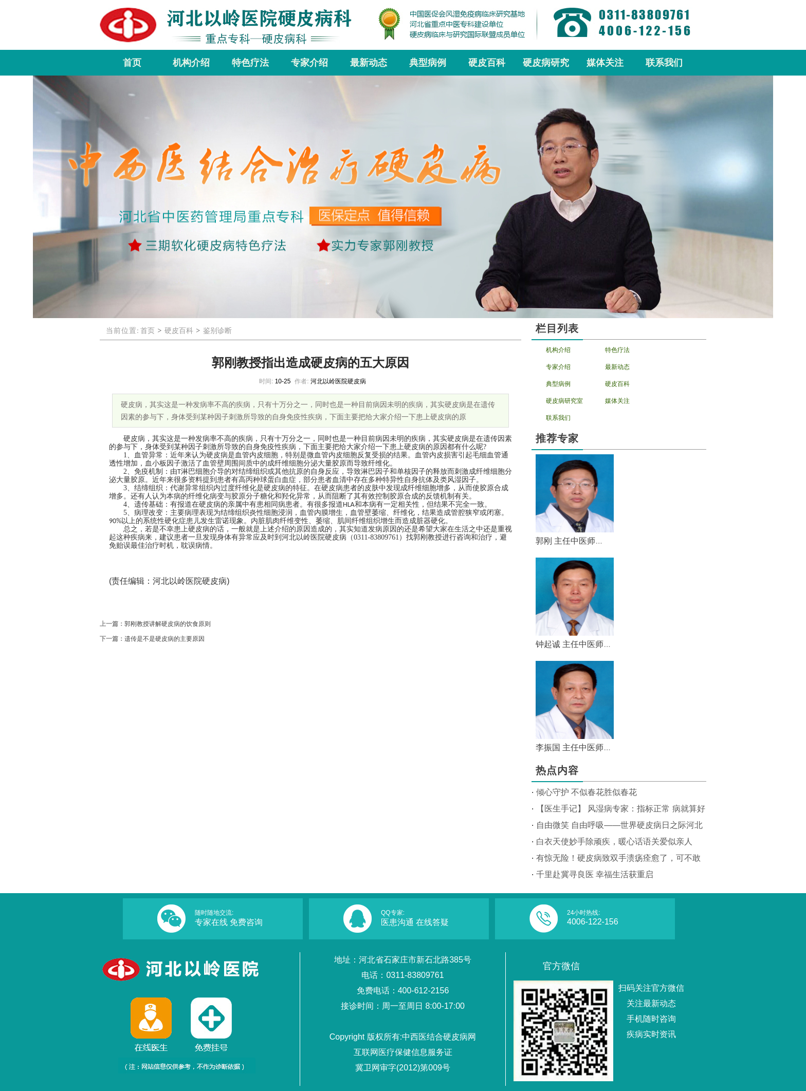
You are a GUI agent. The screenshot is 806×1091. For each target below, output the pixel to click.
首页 (147, 331)
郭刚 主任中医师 (565, 541)
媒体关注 (617, 400)
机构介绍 (558, 350)
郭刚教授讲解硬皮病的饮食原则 (167, 623)
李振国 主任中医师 (569, 747)
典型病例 (558, 383)
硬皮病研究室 (564, 400)
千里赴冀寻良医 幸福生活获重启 (594, 874)
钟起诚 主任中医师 (569, 644)
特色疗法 (617, 350)
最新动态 (617, 367)
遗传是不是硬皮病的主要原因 (164, 638)
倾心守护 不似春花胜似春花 (586, 792)
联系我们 (558, 417)
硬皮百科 (178, 331)
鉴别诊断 (217, 331)
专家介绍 (558, 367)
